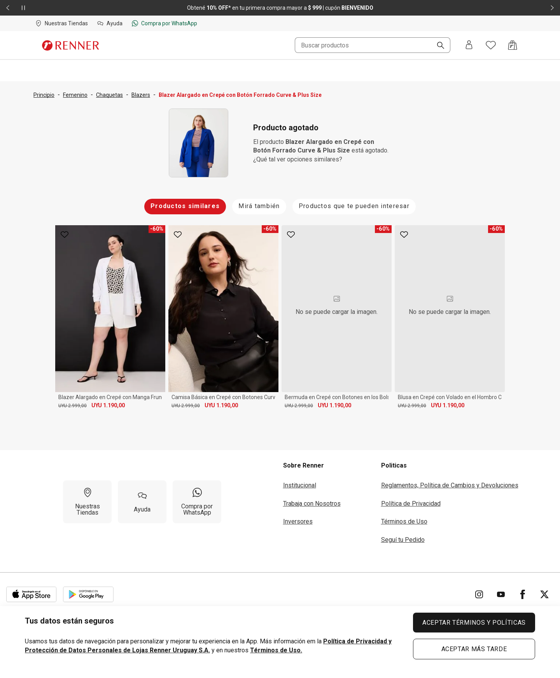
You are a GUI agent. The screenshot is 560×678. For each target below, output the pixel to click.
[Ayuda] (142, 501)
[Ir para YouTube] (501, 594)
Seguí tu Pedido (403, 539)
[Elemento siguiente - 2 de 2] (552, 8)
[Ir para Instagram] (479, 594)
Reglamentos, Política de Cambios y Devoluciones (449, 485)
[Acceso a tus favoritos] (490, 45)
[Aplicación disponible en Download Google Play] (88, 594)
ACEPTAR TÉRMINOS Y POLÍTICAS (474, 622)
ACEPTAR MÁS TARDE (474, 649)
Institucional (299, 485)
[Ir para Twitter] (544, 594)
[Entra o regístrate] (469, 45)
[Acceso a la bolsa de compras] (512, 45)
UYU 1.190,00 (108, 405)
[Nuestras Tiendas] (87, 501)
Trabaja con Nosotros (312, 503)
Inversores (298, 521)
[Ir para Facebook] (522, 594)
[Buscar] (437, 46)
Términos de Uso (404, 521)
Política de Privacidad (411, 503)
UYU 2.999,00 (72, 405)
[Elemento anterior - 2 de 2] (8, 8)
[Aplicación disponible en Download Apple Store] (31, 594)
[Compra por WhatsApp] (197, 501)
